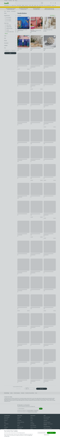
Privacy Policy (7, 436)
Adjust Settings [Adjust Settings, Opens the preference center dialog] (46, 434)
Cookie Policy (30, 435)
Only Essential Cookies (41, 432)
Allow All (51, 432)
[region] (30, 433)
